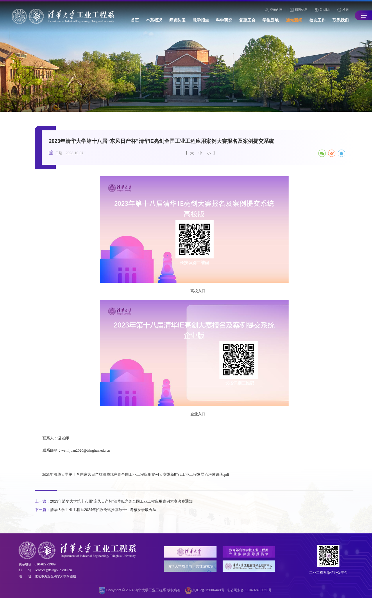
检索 (343, 10)
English (322, 10)
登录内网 (273, 10)
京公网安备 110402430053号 (249, 590)
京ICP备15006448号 (204, 590)
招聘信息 (298, 10)
